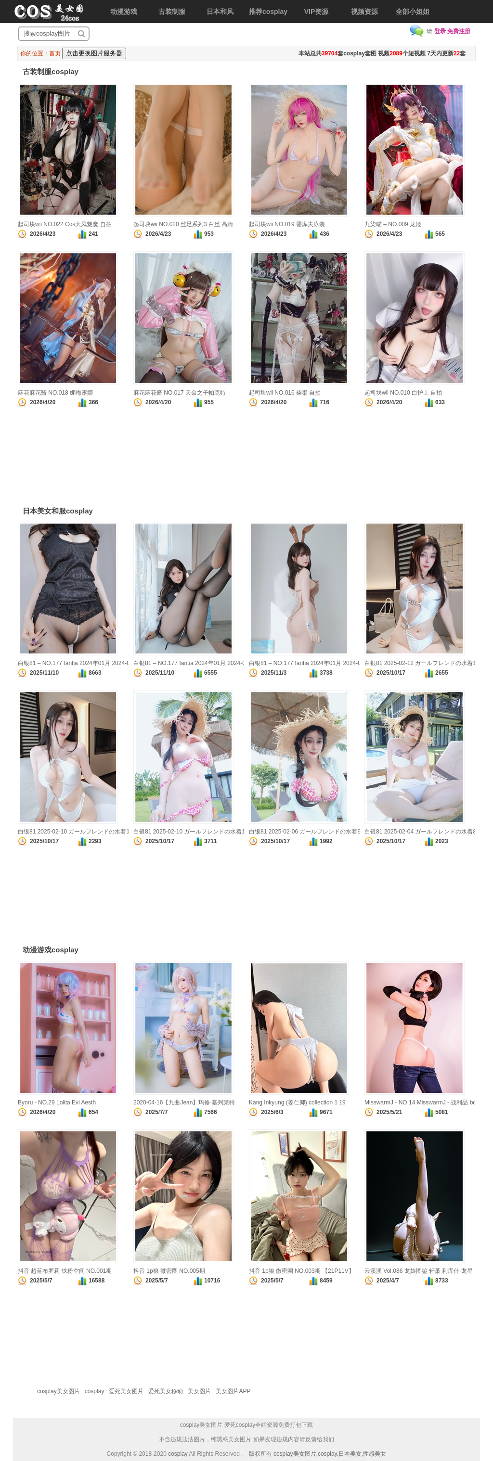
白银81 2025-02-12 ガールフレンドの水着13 (422, 663)
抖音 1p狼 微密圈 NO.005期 (169, 1271)
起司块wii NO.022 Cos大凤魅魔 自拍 (65, 224)
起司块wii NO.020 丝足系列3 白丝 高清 (183, 224)
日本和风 (220, 11)
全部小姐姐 (412, 11)
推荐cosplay (268, 11)
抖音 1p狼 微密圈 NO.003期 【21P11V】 (301, 1271)
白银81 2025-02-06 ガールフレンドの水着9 (305, 831)
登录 (440, 31)
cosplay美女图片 (58, 1391)
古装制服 (171, 11)
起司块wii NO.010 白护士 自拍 (403, 392)
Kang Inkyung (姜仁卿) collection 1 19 (297, 1102)
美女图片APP (233, 1391)
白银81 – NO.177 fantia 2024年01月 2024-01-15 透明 (317, 663)
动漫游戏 (123, 11)
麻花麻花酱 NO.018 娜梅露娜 (55, 392)
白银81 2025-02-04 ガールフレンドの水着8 (420, 831)
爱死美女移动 (165, 1391)
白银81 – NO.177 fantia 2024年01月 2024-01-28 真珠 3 (88, 663)
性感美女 (374, 1453)
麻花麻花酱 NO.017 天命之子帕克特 (179, 392)
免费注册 (458, 31)
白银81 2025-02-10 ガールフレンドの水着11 (190, 831)
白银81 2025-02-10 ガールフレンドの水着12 (75, 831)
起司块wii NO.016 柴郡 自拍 (285, 392)
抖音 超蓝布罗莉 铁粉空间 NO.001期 (65, 1271)
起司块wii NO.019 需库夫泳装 (287, 224)
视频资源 (364, 11)
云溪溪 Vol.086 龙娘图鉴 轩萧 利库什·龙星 (418, 1271)
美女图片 (199, 1391)
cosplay (94, 1391)
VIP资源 (316, 11)
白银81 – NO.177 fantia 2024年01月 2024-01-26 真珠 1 (204, 663)
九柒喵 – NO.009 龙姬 (392, 224)
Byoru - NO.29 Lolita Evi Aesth (57, 1102)
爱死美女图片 (126, 1391)
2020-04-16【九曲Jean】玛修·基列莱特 (184, 1102)
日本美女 (350, 1453)
